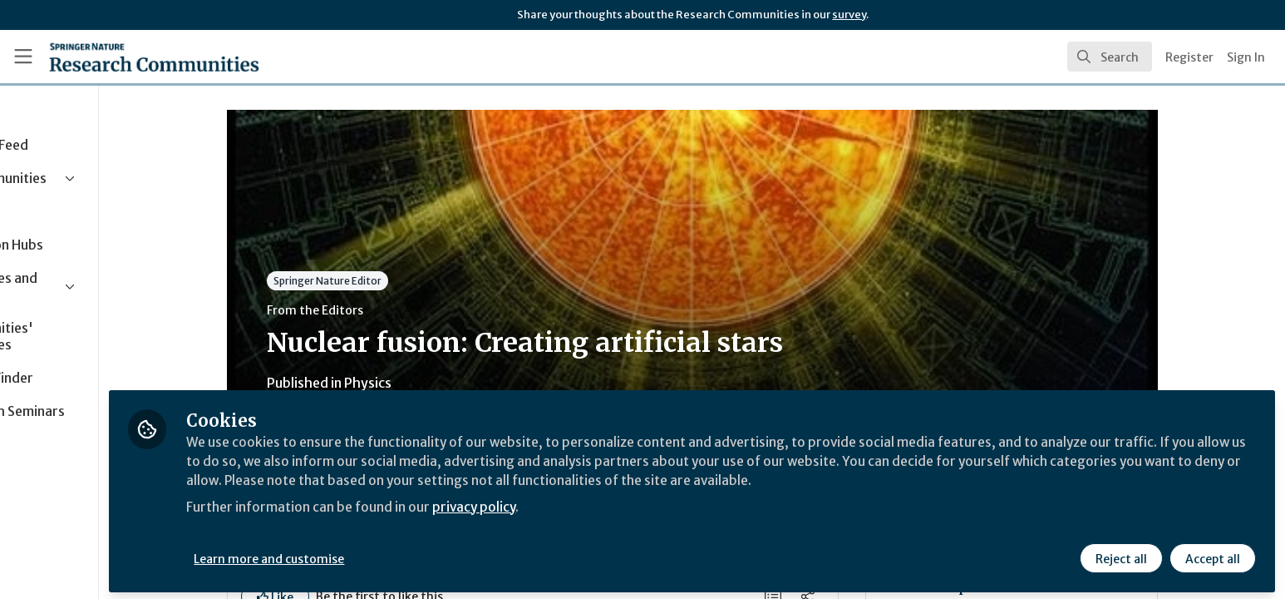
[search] (1109, 57)
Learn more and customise (383, 554)
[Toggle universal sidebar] (23, 56)
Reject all (1120, 554)
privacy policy (592, 502)
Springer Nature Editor (384, 281)
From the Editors (371, 310)
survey (849, 14)
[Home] (154, 57)
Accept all (1211, 554)
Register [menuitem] (1189, 57)
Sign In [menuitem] (1246, 57)
